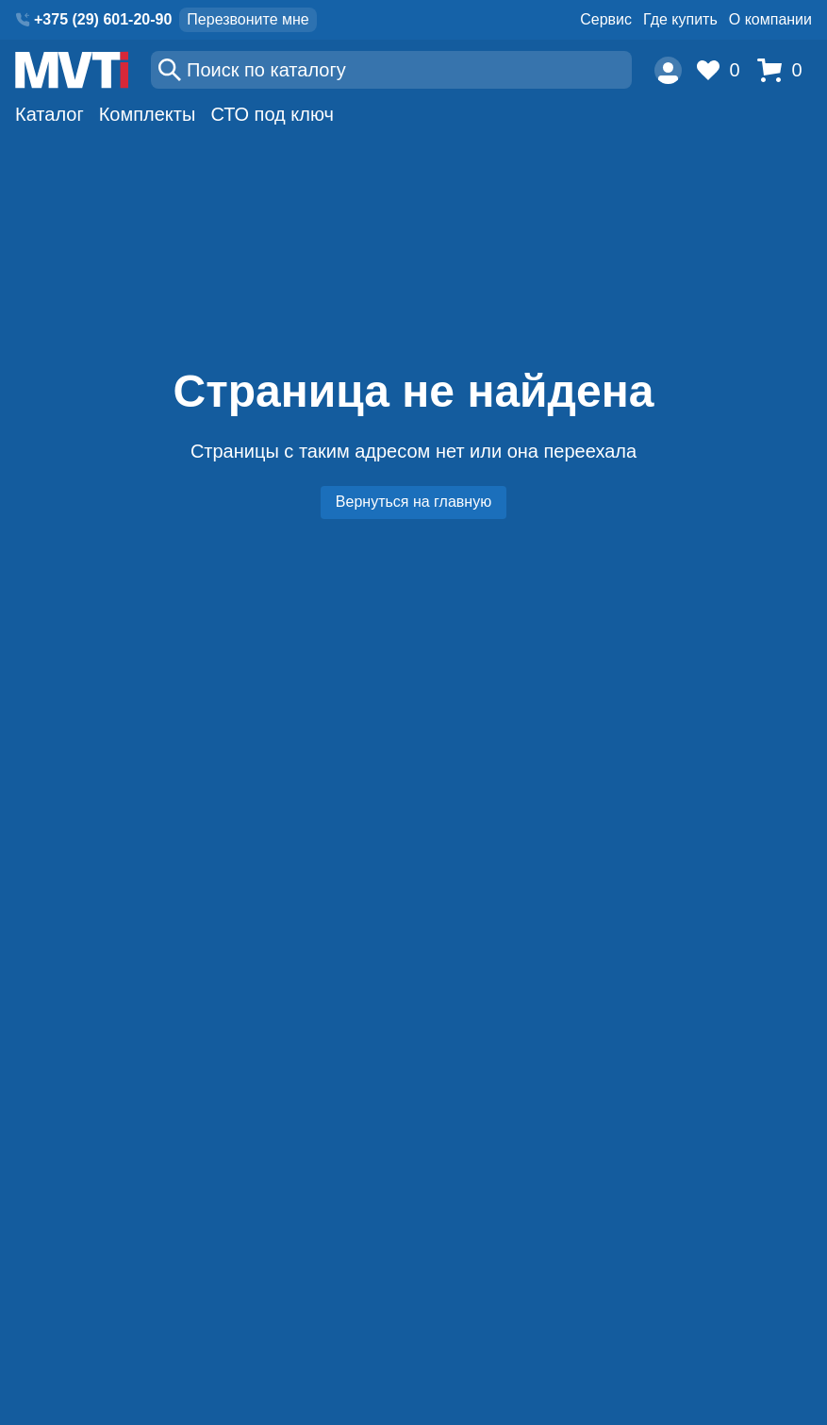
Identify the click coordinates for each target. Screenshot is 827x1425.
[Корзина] (784, 70)
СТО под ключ (272, 114)
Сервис (606, 19)
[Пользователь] (668, 70)
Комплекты (147, 114)
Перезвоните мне (247, 19)
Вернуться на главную (413, 502)
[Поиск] (391, 70)
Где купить (680, 19)
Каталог (49, 114)
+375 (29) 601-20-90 (103, 19)
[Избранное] (723, 70)
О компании (770, 19)
